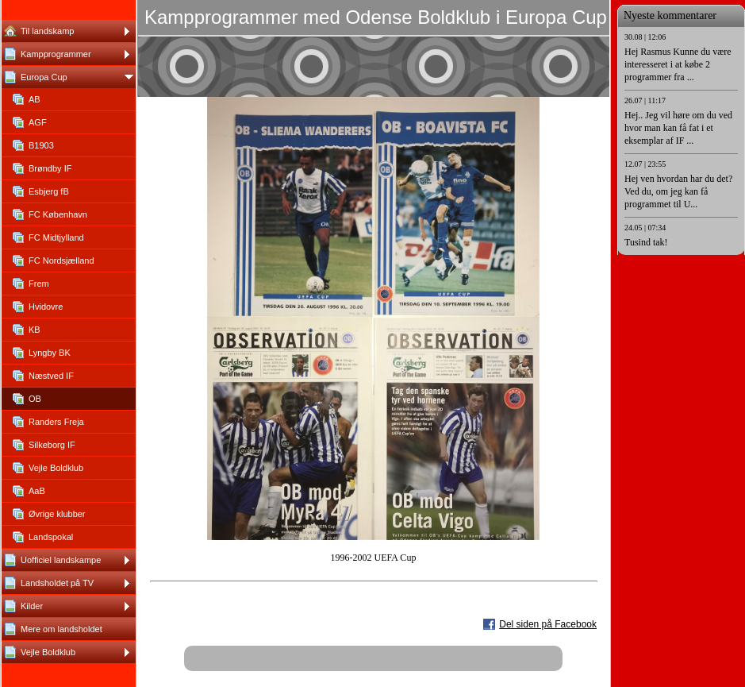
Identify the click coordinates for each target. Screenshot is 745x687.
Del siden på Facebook (548, 624)
